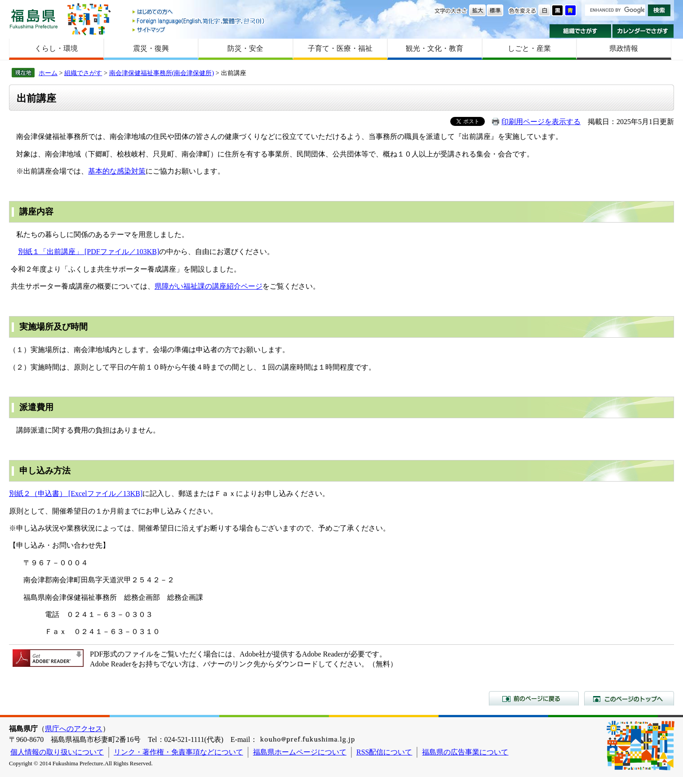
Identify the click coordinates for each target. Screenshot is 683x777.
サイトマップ (199, 29)
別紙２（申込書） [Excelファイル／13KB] (75, 493)
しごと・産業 (529, 48)
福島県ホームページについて (299, 752)
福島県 (33, 18)
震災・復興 (151, 48)
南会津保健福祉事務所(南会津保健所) (161, 72)
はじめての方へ (199, 12)
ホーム (48, 72)
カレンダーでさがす (643, 31)
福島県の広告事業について (465, 752)
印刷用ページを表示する (541, 121)
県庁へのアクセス (73, 728)
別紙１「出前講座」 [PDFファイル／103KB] (88, 251)
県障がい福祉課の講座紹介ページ (208, 286)
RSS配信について (384, 752)
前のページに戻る (534, 698)
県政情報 (623, 48)
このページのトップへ (629, 698)
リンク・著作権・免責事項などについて (178, 752)
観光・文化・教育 (434, 48)
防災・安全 (245, 48)
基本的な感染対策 (117, 171)
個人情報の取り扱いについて (57, 752)
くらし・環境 (56, 48)
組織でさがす (580, 31)
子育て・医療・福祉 (340, 48)
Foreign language (199, 21)
